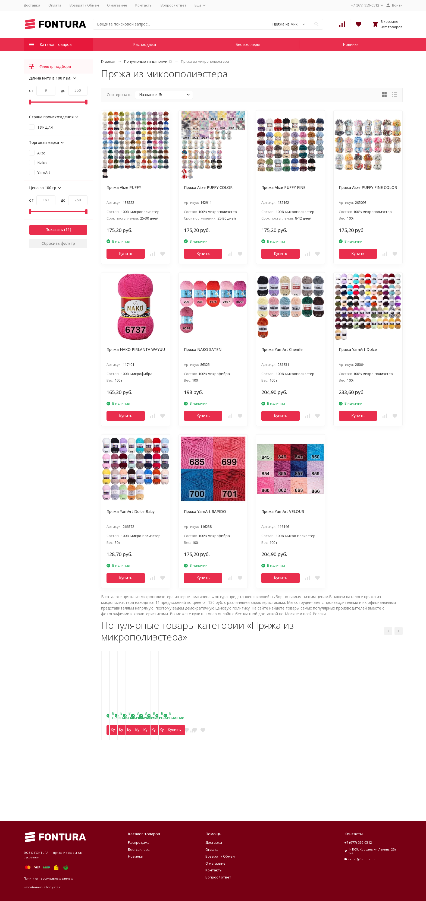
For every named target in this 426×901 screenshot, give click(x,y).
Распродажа (144, 44)
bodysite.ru (54, 887)
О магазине (117, 5)
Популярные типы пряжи (145, 61)
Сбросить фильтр (58, 243)
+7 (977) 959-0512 (358, 842)
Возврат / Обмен (84, 5)
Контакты (143, 5)
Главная (108, 61)
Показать (54, 229)
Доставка (32, 5)
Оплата (54, 5)
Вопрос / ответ (173, 5)
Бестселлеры (248, 44)
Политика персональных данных (48, 878)
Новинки (351, 44)
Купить (125, 253)
